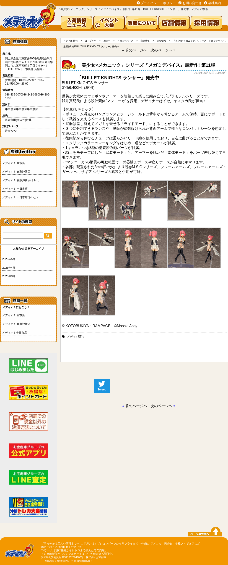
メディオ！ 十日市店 (15, 188)
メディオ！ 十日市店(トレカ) (20, 197)
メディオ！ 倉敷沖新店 (16, 171)
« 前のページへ (134, 50)
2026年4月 (8, 267)
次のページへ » (162, 50)
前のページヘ (136, 406)
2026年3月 (8, 276)
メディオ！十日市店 (14, 332)
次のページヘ (161, 406)
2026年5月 (8, 259)
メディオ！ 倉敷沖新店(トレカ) (21, 180)
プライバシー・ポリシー (158, 3)
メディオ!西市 (75, 336)
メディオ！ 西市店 (13, 163)
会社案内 (214, 3)
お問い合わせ (192, 3)
